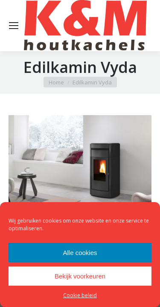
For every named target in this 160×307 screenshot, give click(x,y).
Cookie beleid (80, 295)
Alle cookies (80, 252)
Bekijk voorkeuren (80, 276)
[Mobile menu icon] (14, 25)
